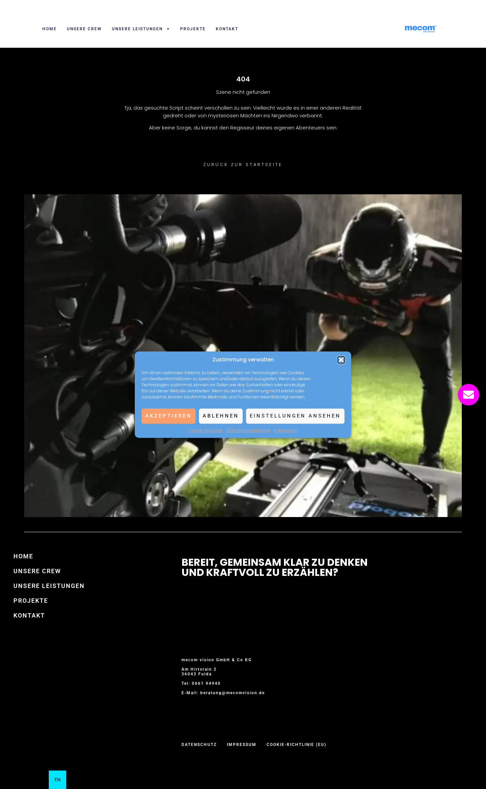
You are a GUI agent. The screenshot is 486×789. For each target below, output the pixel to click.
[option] (57, 779)
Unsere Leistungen (141, 29)
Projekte (193, 29)
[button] (341, 359)
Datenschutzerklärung (248, 430)
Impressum (285, 430)
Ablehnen (221, 416)
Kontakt (227, 29)
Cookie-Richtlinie (205, 430)
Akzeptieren (168, 416)
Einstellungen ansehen (295, 416)
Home (49, 29)
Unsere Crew (84, 29)
